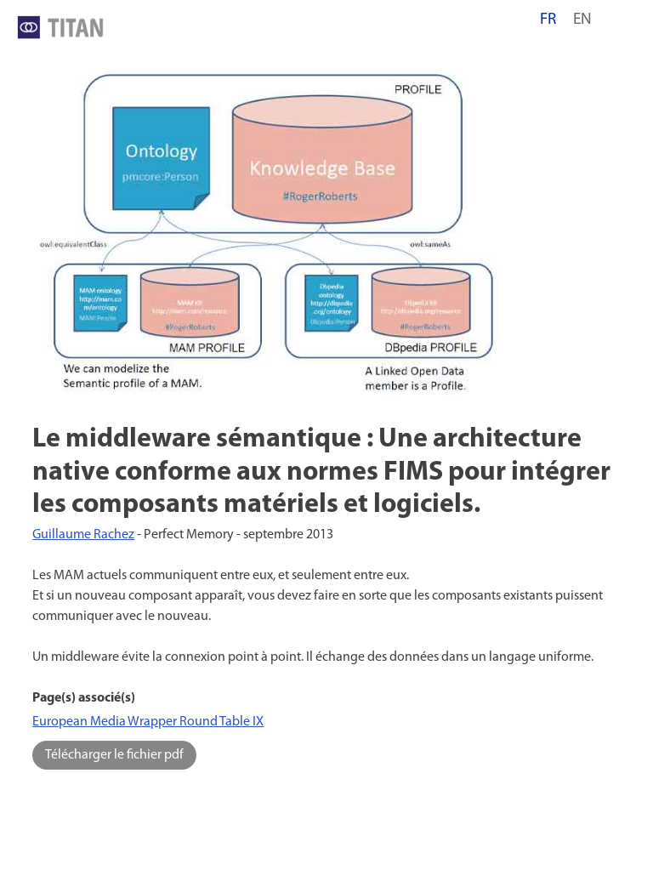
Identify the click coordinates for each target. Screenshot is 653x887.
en (582, 20)
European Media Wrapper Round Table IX (148, 722)
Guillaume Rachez (83, 535)
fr (548, 20)
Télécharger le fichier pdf (114, 755)
